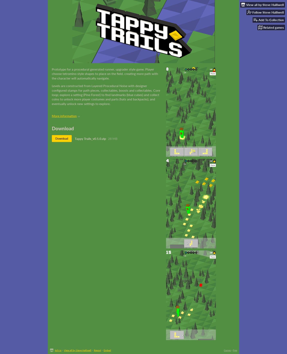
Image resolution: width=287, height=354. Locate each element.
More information (66, 116)
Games (227, 350)
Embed (107, 350)
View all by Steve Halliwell (77, 350)
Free (235, 350)
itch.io (58, 350)
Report (97, 350)
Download (61, 138)
